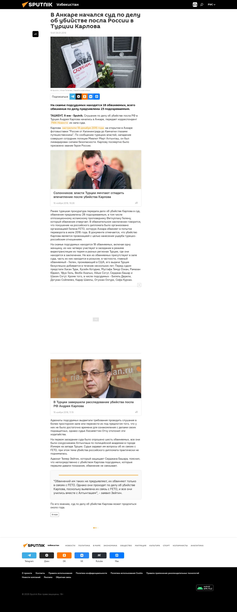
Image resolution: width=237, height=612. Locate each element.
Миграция (140, 545)
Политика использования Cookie (127, 573)
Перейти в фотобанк (81, 90)
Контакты (40, 573)
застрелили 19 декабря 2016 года (83, 128)
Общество (126, 545)
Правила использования (60, 573)
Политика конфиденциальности (91, 573)
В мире (55, 514)
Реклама (48, 577)
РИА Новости (59, 122)
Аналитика (197, 545)
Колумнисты (180, 545)
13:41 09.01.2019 (58, 32)
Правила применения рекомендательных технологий (172, 573)
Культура (154, 545)
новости (70, 545)
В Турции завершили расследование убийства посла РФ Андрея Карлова (94, 404)
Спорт (166, 545)
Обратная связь (63, 577)
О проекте (27, 573)
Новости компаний (31, 577)
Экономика (110, 545)
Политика (84, 545)
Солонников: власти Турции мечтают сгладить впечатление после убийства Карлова (89, 195)
